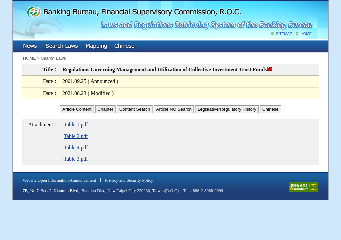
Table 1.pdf (76, 124)
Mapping (96, 46)
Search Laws (62, 46)
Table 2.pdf (76, 136)
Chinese (125, 46)
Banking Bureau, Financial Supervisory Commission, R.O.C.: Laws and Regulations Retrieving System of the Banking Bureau (169, 16)
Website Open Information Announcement (59, 180)
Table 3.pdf (76, 159)
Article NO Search (174, 109)
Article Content (76, 109)
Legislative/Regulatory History (226, 109)
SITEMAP (284, 34)
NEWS (30, 46)
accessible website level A (303, 187)
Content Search (134, 109)
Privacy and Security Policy (129, 180)
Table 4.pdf (76, 147)
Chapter (105, 109)
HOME (306, 34)
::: (17, 44)
